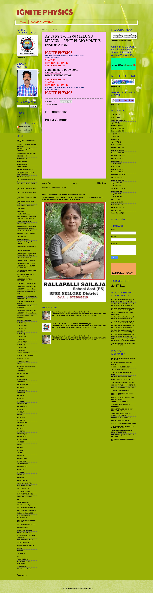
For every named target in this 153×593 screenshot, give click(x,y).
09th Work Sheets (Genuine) (26, 233)
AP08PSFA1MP (22, 404)
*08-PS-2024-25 (22, 161)
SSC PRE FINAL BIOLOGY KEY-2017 (123, 385)
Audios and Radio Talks (24, 483)
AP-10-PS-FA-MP (22, 390)
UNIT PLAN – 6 (53, 72)
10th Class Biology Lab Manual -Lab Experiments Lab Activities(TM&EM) (123, 339)
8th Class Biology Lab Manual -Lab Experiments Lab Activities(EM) (122, 326)
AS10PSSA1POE (22, 480)
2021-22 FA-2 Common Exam (26, 286)
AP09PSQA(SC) (22, 436)
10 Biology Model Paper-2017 (120, 390)
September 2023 (116, 120)
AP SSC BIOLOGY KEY (118, 369)
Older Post (101, 183)
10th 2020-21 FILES (23, 239)
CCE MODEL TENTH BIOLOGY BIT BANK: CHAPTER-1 (122, 426)
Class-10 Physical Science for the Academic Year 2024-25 (70, 336)
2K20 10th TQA (21, 323)
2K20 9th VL (21, 350)
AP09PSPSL (21, 428)
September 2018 (116, 188)
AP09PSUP (53, 104)
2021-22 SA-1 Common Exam (26, 296)
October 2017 (115, 210)
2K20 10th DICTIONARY (24, 320)
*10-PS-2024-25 (22, 167)
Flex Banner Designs (23, 491)
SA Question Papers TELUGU (26, 524)
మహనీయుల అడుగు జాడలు (24, 569)
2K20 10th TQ (21, 328)
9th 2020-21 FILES (22, 361)
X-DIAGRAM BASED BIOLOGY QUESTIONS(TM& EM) (121, 414)
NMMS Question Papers (24, 505)
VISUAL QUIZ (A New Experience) (23, 562)
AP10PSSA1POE (22, 464)
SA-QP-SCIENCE (22, 527)
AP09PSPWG (21, 431)
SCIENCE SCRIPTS (23, 542)
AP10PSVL (20, 472)
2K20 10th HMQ (22, 325)
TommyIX (75, 588)
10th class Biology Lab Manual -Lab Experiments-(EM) (123, 344)
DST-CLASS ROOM (23, 488)
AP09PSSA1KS (22, 439)
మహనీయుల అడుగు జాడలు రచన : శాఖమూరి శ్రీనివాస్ (122, 266)
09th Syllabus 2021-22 (24, 231)
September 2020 (116, 174)
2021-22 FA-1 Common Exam (26, 283)
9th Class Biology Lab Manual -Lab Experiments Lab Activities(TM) (122, 335)
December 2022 (116, 131)
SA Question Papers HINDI (25, 513)
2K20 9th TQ (21, 344)
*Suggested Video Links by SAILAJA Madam (25, 173)
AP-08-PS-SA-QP (22, 379)
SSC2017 (20, 548)
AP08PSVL (20, 409)
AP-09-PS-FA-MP (22, 384)
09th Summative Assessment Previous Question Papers (26, 227)
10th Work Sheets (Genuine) (26, 260)
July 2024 (114, 114)
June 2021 (114, 163)
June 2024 (114, 117)
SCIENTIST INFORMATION (25, 545)
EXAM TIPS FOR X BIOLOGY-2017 (122, 379)
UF (18, 556)
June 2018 (114, 196)
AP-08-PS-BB (21, 371)
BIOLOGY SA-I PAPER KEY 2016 (121, 420)
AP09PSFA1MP (22, 423)
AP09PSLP (20, 425)
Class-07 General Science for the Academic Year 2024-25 (63, 194)
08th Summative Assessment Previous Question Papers (26, 217)
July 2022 (114, 133)
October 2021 (115, 158)
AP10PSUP (20, 469)
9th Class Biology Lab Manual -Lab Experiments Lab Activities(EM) (122, 330)
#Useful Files (21, 208)
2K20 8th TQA (21, 336)
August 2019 (115, 183)
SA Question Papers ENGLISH (26, 510)
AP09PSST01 (21, 442)
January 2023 (115, 128)
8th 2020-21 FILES (22, 358)
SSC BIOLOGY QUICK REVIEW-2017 (123, 387)
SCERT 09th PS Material (24, 530)
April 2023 (114, 123)
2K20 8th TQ (21, 334)
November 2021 (116, 155)
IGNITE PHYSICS (45, 11)
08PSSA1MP (21, 211)
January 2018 (115, 202)
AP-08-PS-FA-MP (22, 373)
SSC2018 (20, 551)
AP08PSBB (20, 401)
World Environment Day (120, 65)
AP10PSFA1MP (22, 461)
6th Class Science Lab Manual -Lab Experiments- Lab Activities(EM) (122, 317)
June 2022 (114, 136)
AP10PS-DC (21, 453)
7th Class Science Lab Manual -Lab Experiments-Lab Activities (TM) (122, 304)
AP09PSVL (20, 447)
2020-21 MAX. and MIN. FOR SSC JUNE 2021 (26, 266)
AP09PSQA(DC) (22, 434)
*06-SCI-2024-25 (22, 156)
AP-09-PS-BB (21, 382)
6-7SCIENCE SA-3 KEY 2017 (120, 367)
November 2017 (116, 207)
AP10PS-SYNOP (22, 458)
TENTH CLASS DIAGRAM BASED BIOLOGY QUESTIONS (122, 431)
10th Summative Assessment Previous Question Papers (26, 254)
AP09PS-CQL (21, 417)
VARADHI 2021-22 (22, 559)
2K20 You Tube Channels (25, 355)
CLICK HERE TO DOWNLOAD (61, 70)
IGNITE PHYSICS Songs (24, 496)
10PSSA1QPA (21, 236)
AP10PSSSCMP (22, 466)
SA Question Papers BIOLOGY (27, 507)
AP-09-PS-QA (21, 387)
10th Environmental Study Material (122, 382)
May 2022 (114, 139)
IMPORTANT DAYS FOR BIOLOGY (122, 418)
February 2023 (116, 125)
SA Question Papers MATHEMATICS (23, 516)
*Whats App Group (23, 177)
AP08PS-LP (20, 395)
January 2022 (115, 150)
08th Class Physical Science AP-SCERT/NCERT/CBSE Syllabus (72, 324)
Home (23, 22)
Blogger (89, 588)
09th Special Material (23, 224)
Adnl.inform (21, 364)
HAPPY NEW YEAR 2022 (25, 494)
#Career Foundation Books (25, 205)
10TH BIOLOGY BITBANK (119, 402)
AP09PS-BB (21, 414)
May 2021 (114, 166)
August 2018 (115, 191)
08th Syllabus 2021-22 (24, 221)
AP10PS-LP (20, 455)
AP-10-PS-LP (21, 393)
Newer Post (47, 183)
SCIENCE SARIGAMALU (25, 540)
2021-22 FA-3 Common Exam (26, 289)
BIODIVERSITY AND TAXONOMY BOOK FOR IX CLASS (121, 409)
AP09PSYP (20, 450)
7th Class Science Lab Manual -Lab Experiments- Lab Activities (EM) (122, 322)
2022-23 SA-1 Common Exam (26, 313)
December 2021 (116, 153)
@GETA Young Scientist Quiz (26, 153)
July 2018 (114, 194)
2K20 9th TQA (21, 347)
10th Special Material (23, 250)
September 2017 (116, 213)
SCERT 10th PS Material (24, 533)
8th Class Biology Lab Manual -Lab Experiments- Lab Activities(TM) (122, 308)
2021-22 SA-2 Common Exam (26, 299)
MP (18, 499)
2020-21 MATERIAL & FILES (26, 263)
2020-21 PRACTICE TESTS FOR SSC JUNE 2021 (25, 275)
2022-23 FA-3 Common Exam (26, 310)
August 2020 (115, 177)
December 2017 (116, 205)
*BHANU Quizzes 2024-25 (25, 169)
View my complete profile (25, 130)
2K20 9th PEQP (22, 342)
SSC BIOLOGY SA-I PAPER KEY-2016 (123, 423)
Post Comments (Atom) (58, 187)
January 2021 (115, 169)
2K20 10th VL (21, 331)
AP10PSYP (20, 475)
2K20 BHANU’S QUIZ (23, 353)
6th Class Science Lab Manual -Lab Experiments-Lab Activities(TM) (122, 300)
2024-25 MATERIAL (42, 22)
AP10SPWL (20, 477)
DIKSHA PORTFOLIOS (24, 486)
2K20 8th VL (21, 339)
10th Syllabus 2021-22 (24, 257)
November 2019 (116, 180)
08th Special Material (23, 214)
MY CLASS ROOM (22, 502)
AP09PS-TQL (21, 420)
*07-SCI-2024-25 (22, 158)
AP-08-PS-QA (21, 376)
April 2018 (114, 199)
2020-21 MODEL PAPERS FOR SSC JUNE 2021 (26, 271)
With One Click (21, 566)
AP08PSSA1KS (22, 406)
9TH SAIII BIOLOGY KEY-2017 (121, 377)
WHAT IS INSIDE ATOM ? (59, 75)
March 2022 (115, 144)
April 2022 (114, 142)
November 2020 (116, 172)
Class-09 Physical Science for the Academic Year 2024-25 (70, 312)
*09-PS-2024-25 (22, 164)
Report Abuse (22, 575)
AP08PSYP (20, 412)
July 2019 (114, 185)
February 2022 (116, 147)
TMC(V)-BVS (21, 553)
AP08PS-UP (20, 398)
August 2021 (115, 161)
